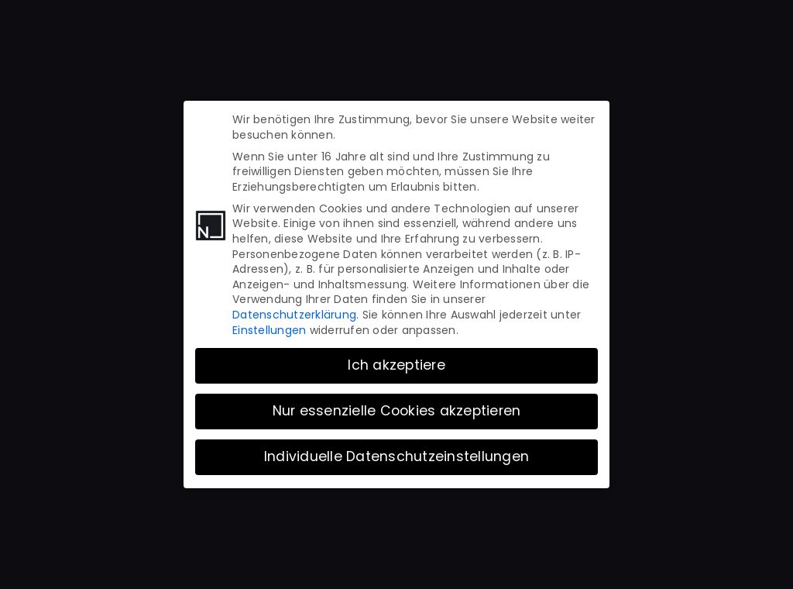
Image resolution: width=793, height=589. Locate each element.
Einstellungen (269, 323)
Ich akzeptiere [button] (396, 359)
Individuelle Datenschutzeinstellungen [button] (396, 450)
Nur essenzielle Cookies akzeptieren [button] (397, 404)
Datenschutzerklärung (294, 308)
